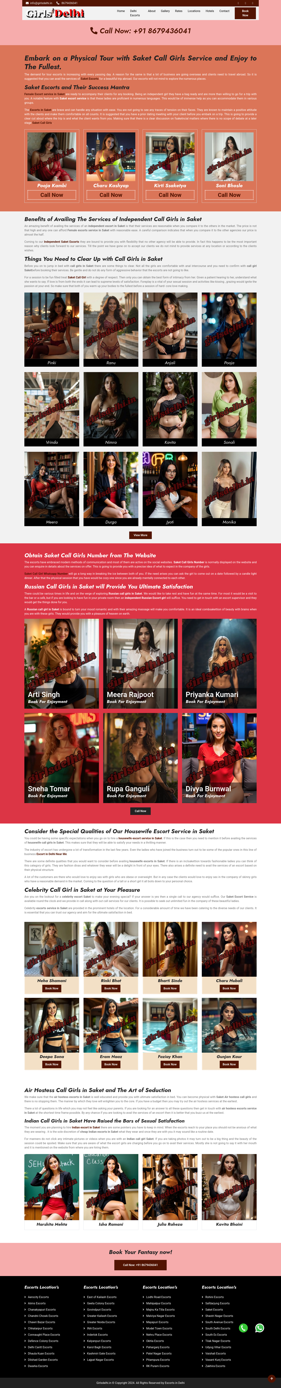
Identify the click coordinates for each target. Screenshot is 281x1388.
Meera (52, 522)
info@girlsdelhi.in (39, 3)
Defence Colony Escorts (41, 1341)
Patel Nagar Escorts (157, 1353)
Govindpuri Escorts (97, 1309)
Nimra (111, 442)
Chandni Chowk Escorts (41, 1316)
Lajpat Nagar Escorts (99, 1359)
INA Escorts (93, 1328)
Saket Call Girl (77, 277)
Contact (224, 11)
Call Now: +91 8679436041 (140, 31)
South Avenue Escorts (217, 1322)
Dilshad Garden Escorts (41, 1359)
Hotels (210, 11)
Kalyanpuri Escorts (97, 1341)
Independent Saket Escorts (61, 241)
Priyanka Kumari (212, 694)
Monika (229, 522)
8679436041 (67, 3)
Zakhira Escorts (213, 1366)
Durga (110, 522)
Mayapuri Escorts (155, 1322)
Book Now (245, 13)
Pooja (229, 363)
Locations (194, 11)
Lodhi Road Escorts (157, 1297)
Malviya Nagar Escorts (159, 1316)
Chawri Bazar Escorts (39, 1322)
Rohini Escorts (213, 1297)
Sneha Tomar (49, 789)
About (152, 11)
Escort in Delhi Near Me (52, 854)
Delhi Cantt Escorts (38, 1347)
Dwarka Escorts (36, 1366)
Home (121, 11)
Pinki (51, 363)
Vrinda (52, 442)
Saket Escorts (90, 78)
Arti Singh (44, 694)
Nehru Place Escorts (157, 1334)
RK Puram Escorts (156, 1366)
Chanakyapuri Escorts (40, 1309)
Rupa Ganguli (128, 789)
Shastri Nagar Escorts (217, 1316)
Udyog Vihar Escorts (216, 1347)
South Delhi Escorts (216, 1328)
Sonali (229, 442)
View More (140, 535)
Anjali (170, 363)
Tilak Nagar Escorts (216, 1341)
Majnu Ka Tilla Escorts (159, 1309)
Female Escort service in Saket (44, 94)
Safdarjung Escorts (216, 1303)
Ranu (111, 363)
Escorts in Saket (40, 110)
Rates (178, 11)
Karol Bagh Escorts (97, 1347)
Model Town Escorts (157, 1328)
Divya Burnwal (208, 789)
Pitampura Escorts (156, 1359)
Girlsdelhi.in (103, 1383)
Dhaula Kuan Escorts (39, 1353)
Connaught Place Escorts (42, 1334)
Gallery (165, 11)
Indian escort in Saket (86, 1127)
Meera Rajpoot (130, 694)
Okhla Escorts (153, 1341)
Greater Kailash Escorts (100, 1316)
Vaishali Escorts (214, 1353)
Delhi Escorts (135, 13)
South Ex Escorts (214, 1334)
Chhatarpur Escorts (38, 1328)
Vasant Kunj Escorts (216, 1359)
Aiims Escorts (35, 1303)
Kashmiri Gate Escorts (99, 1353)
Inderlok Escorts (96, 1334)
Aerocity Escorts (36, 1297)
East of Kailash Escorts (100, 1297)
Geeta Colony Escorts (99, 1303)
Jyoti (170, 522)
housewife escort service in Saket (140, 838)
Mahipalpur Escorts (157, 1303)
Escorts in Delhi (175, 1383)
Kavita (170, 442)
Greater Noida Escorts (99, 1322)
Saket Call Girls (42, 123)
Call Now (51, 195)
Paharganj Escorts (156, 1347)
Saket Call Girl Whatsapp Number (46, 573)
